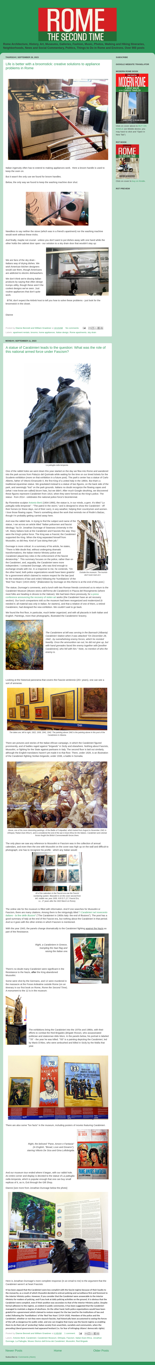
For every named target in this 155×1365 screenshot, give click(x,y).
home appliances (47, 332)
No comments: (72, 328)
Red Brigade (82, 1341)
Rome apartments (78, 332)
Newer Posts (13, 1350)
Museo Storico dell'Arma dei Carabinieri (46, 1341)
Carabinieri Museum (47, 1338)
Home (58, 1350)
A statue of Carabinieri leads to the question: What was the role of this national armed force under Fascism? (56, 350)
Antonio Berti (35, 502)
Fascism (70, 1338)
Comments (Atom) (27, 1357)
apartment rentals (21, 332)
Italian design (62, 332)
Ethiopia (61, 1338)
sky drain (92, 332)
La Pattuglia (20, 1341)
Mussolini (70, 1341)
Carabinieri (31, 1338)
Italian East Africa (84, 1338)
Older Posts (101, 1350)
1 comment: (70, 1333)
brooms (34, 332)
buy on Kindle (138, 181)
